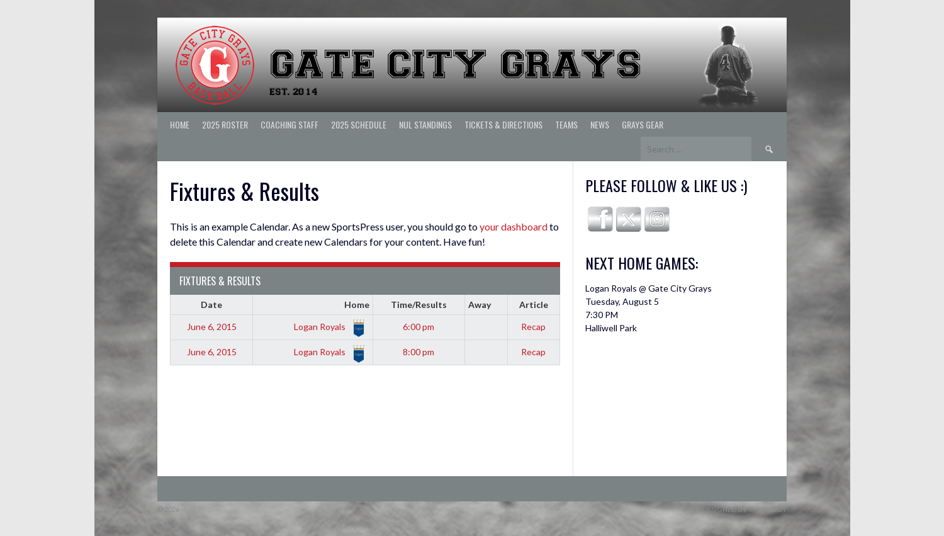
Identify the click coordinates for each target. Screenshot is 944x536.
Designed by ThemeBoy (744, 509)
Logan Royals (329, 326)
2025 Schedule (358, 124)
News (599, 124)
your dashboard (514, 226)
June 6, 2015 (212, 326)
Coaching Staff (289, 124)
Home (179, 124)
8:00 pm (418, 351)
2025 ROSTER (225, 124)
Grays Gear (642, 124)
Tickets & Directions (503, 124)
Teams (566, 124)
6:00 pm (418, 326)
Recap (533, 326)
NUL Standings (425, 124)
